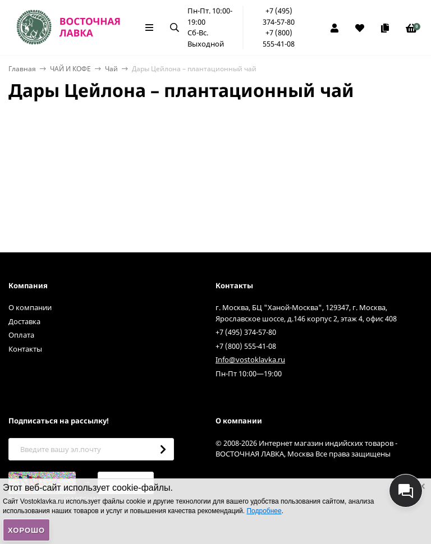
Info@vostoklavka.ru (250, 359)
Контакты (25, 349)
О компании (30, 307)
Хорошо (26, 530)
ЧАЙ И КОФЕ (70, 68)
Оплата (21, 335)
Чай (111, 68)
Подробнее (263, 511)
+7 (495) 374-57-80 (279, 16)
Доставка (24, 321)
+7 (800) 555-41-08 (279, 38)
